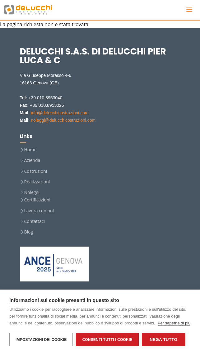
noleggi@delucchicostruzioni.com (63, 120)
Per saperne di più (174, 323)
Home (30, 150)
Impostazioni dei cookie (41, 339)
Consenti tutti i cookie (107, 339)
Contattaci (34, 221)
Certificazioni (37, 200)
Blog (28, 232)
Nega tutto (163, 339)
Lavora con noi (39, 211)
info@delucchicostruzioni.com (59, 112)
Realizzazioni (37, 182)
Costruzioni (35, 171)
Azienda (32, 160)
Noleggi (32, 192)
